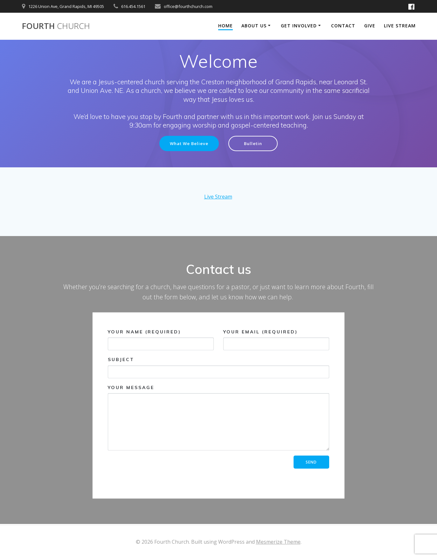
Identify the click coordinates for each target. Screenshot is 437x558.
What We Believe (188, 144)
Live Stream (400, 26)
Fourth (56, 26)
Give (369, 26)
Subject (218, 368)
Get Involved (299, 26)
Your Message (218, 418)
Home (225, 26)
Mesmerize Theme (278, 541)
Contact (343, 26)
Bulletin (255, 144)
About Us (254, 26)
